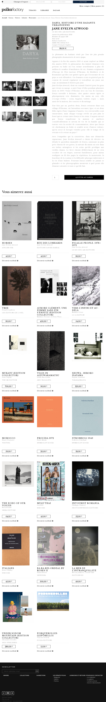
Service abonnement (94, 683)
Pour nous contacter (94, 675)
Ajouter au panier (84, 177)
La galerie (90, 679)
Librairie (24, 18)
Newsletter (8, 667)
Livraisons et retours (78, 675)
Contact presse (92, 681)
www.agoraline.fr (17, 701)
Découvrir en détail (10, 260)
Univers (17, 18)
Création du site (7, 701)
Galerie (62, 2)
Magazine (40, 2)
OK (37, 671)
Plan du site (5, 699)
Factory (83, 2)
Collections (24, 675)
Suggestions (40, 675)
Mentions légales (7, 697)
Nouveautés (32, 18)
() (97, 6)
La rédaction (91, 677)
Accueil (4, 18)
